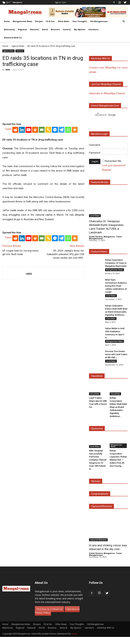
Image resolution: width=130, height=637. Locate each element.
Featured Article (99, 182)
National (34, 29)
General (67, 29)
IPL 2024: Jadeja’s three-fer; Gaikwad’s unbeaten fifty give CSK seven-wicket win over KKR (65, 254)
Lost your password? (114, 165)
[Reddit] (15, 130)
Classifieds (110, 318)
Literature (93, 29)
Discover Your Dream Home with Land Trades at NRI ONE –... (116, 354)
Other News (63, 21)
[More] (75, 130)
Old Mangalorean (99, 21)
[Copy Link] (48, 130)
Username (94, 144)
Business (55, 29)
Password (94, 152)
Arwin (74, 633)
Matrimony (9, 29)
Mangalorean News (22, 21)
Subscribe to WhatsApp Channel (107, 93)
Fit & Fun (50, 21)
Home (7, 21)
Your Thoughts (79, 21)
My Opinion (79, 29)
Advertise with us (100, 58)
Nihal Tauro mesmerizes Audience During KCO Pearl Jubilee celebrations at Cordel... (116, 286)
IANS (7, 69)
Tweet (8, 129)
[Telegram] (61, 130)
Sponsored (97, 428)
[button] (124, 21)
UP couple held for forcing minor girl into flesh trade (20, 252)
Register (106, 169)
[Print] (35, 130)
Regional (22, 29)
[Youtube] (28, 130)
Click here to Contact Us (49, 609)
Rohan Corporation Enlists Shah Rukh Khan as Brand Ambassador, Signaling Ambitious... (118, 407)
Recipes (39, 21)
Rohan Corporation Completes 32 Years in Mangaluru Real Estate (115, 263)
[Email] (42, 130)
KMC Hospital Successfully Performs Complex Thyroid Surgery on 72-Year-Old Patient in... (97, 459)
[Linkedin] (22, 130)
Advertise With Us (13, 37)
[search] (105, 115)
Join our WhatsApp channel (106, 84)
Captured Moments (101, 506)
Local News (95, 215)
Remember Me (113, 161)
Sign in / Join (60, 2)
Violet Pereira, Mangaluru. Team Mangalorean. (105, 237)
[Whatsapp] (68, 130)
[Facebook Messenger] (55, 130)
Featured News (99, 251)
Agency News (18, 46)
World (45, 29)
